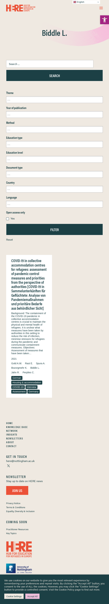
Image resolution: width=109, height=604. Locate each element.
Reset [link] (9, 239)
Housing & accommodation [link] (26, 382)
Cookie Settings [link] (14, 596)
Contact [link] (11, 446)
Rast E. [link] (29, 363)
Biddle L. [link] (35, 367)
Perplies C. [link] (28, 372)
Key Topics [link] (11, 533)
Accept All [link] (32, 596)
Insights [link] (11, 434)
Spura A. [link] (40, 363)
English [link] (78, 2)
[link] (104, 19)
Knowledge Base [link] (17, 427)
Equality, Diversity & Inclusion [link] (20, 511)
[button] (101, 8)
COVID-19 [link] (18, 387)
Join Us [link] (17, 490)
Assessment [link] (18, 391)
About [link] (10, 442)
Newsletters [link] (14, 438)
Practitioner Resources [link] (17, 529)
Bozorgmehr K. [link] (19, 367)
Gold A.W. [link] (16, 363)
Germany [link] (34, 391)
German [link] (16, 378)
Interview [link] (31, 387)
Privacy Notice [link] (13, 503)
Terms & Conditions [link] (15, 507)
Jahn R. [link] (15, 372)
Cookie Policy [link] (66, 589)
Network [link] (12, 431)
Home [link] (9, 423)
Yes (13, 218)
